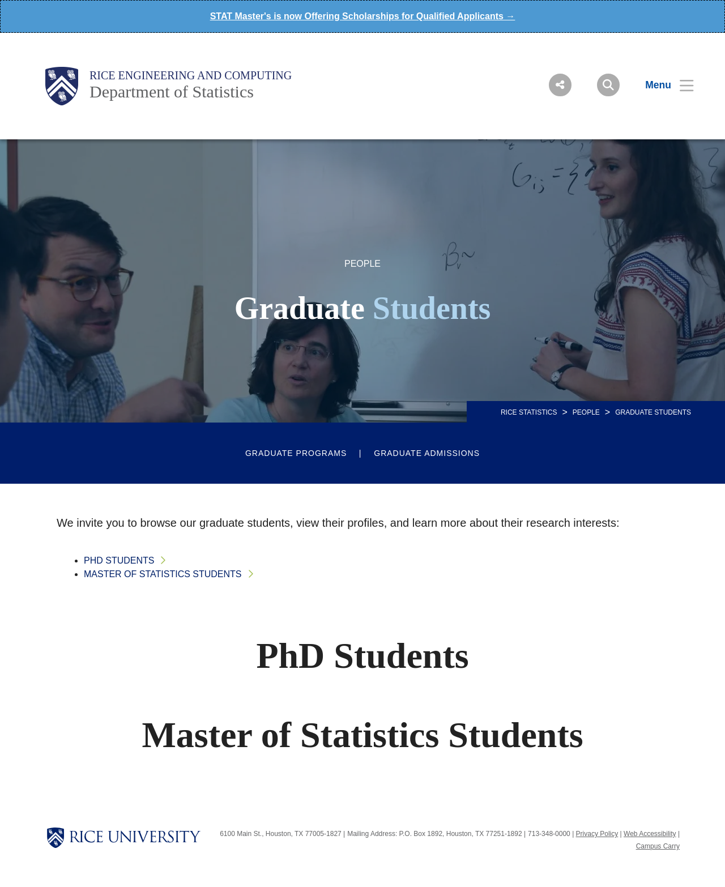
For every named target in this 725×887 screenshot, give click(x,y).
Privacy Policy (597, 834)
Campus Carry (658, 846)
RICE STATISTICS (529, 412)
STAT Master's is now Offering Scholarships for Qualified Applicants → (362, 16)
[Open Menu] (662, 85)
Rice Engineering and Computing (190, 75)
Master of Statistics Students (163, 574)
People (586, 412)
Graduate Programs (296, 453)
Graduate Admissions (427, 453)
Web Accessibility (650, 834)
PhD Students (119, 560)
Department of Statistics (171, 91)
